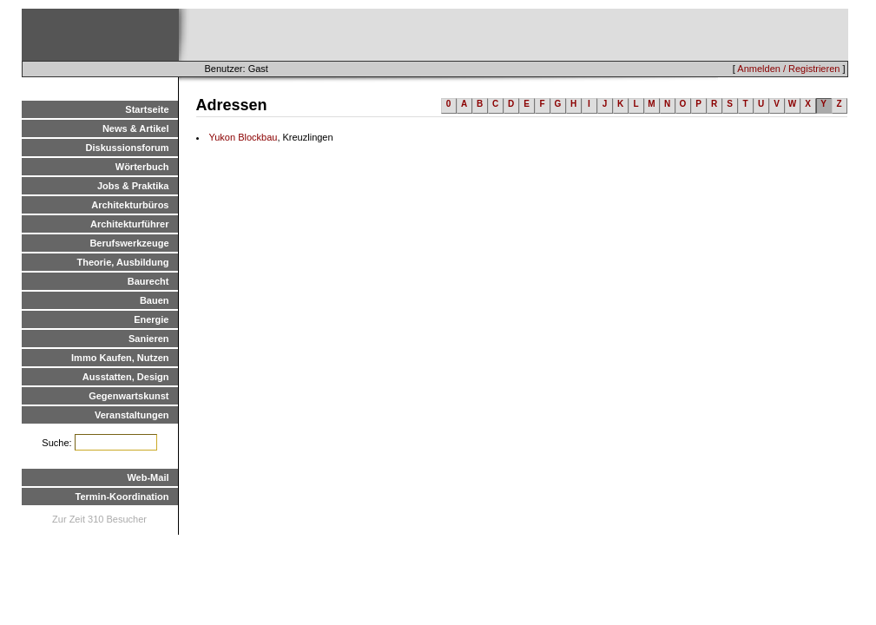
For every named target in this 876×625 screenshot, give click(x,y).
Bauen (154, 300)
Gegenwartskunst (128, 396)
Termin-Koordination (122, 496)
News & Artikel (135, 128)
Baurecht (148, 281)
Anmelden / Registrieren (788, 68)
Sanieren (148, 338)
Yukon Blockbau (243, 137)
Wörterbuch (142, 166)
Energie (151, 319)
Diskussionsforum (127, 147)
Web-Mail (147, 477)
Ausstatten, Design (125, 377)
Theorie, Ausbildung (123, 262)
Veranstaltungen (132, 415)
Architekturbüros (129, 205)
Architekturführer (129, 224)
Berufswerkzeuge (128, 243)
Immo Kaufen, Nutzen (119, 357)
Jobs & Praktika (133, 186)
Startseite (146, 109)
